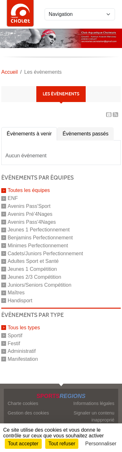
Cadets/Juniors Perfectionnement (45, 253)
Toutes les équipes (29, 190)
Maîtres (16, 292)
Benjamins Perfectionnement (40, 237)
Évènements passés (85, 133)
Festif (14, 343)
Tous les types (24, 327)
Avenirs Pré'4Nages (30, 214)
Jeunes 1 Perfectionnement (39, 229)
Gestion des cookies (28, 412)
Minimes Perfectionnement (38, 245)
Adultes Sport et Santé (33, 261)
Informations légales (93, 403)
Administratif (22, 351)
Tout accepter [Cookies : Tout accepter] (23, 443)
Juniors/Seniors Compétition (39, 284)
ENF (13, 198)
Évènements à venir (29, 133)
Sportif (15, 335)
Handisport (20, 300)
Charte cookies (23, 403)
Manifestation (23, 359)
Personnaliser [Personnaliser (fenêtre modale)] (101, 443)
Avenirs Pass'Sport (29, 206)
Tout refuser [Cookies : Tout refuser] (61, 443)
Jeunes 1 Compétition (32, 269)
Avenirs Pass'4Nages (32, 221)
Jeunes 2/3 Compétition (34, 277)
